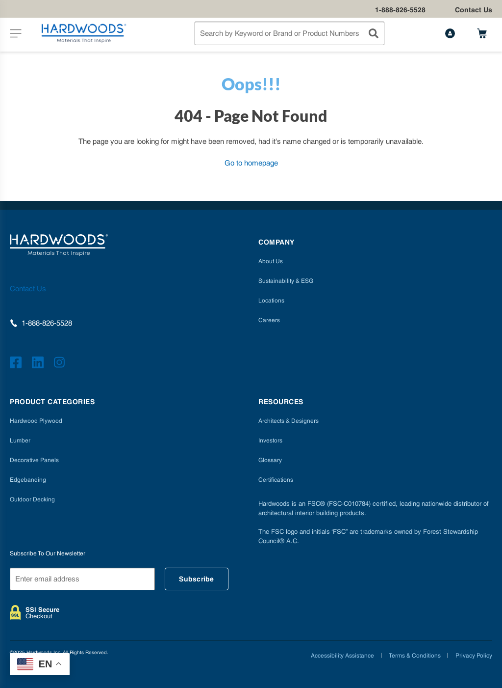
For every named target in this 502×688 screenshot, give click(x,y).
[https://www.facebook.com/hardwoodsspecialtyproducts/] (17, 364)
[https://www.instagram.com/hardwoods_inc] (61, 364)
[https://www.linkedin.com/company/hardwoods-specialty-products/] (39, 364)
